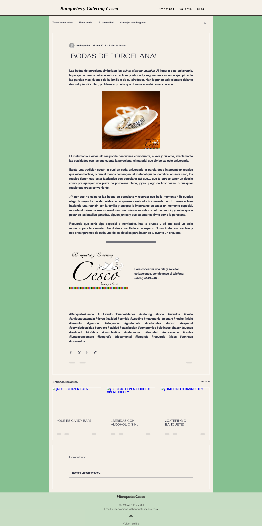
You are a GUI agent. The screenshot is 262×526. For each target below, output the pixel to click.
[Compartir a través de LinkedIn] (87, 352)
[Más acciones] (191, 46)
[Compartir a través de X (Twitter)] (79, 352)
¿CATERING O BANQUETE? (175, 422)
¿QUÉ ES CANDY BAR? (74, 421)
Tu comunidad (106, 22)
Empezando (85, 22)
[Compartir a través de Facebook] (70, 352)
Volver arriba (131, 523)
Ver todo (205, 381)
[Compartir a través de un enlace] (95, 352)
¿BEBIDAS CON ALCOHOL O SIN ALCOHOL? (124, 422)
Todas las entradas (62, 22)
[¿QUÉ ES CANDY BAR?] (77, 401)
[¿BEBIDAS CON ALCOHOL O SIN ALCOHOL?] (131, 401)
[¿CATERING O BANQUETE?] (185, 401)
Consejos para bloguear (133, 22)
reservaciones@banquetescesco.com (135, 509)
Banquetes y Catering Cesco (89, 8)
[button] (205, 22)
